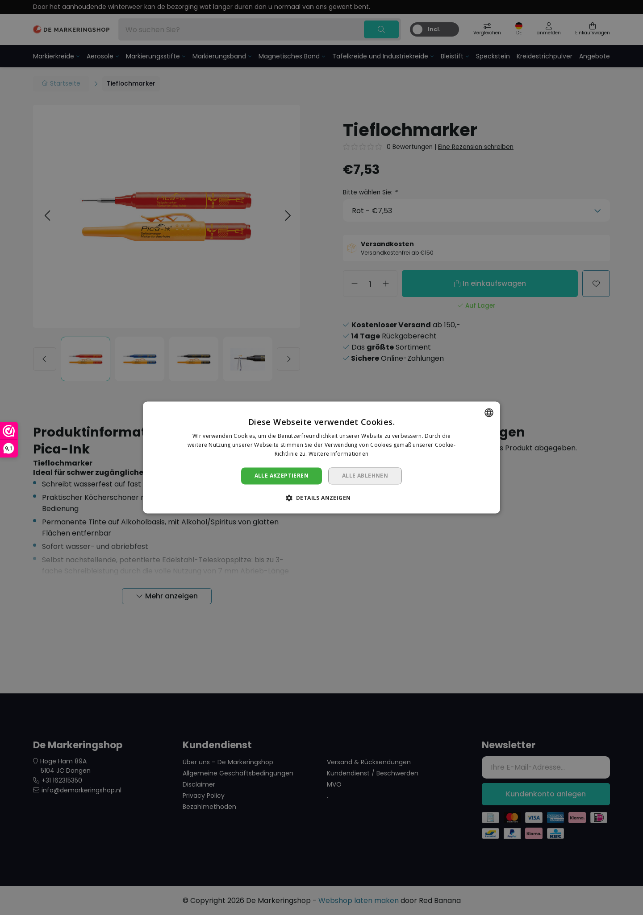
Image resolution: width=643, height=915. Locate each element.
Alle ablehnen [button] (365, 475)
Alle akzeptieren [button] (282, 475)
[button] (321, 498)
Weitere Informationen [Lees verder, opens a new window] (338, 454)
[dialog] (321, 457)
